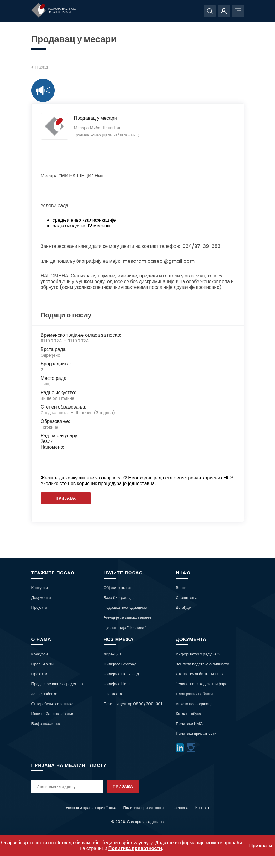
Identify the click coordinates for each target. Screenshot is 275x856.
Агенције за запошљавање (127, 617)
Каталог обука (188, 714)
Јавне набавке (44, 694)
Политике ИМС (189, 723)
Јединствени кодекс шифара (201, 684)
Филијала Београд (120, 664)
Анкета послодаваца (194, 704)
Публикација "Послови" (125, 627)
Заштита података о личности (202, 664)
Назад (39, 67)
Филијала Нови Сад (121, 674)
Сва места (113, 694)
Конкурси (39, 588)
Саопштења (186, 597)
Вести (181, 588)
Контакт (202, 808)
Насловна (179, 808)
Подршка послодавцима (125, 607)
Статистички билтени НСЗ (199, 674)
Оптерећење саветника (52, 704)
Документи (41, 597)
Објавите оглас (117, 588)
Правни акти (42, 664)
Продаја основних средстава (57, 684)
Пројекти (39, 607)
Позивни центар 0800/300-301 (133, 704)
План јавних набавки (194, 694)
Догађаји (183, 607)
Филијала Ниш (117, 684)
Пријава (66, 498)
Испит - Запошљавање (52, 714)
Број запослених (46, 723)
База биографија (119, 597)
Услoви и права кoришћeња (91, 808)
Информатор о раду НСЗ (198, 654)
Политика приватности (196, 733)
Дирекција (113, 654)
